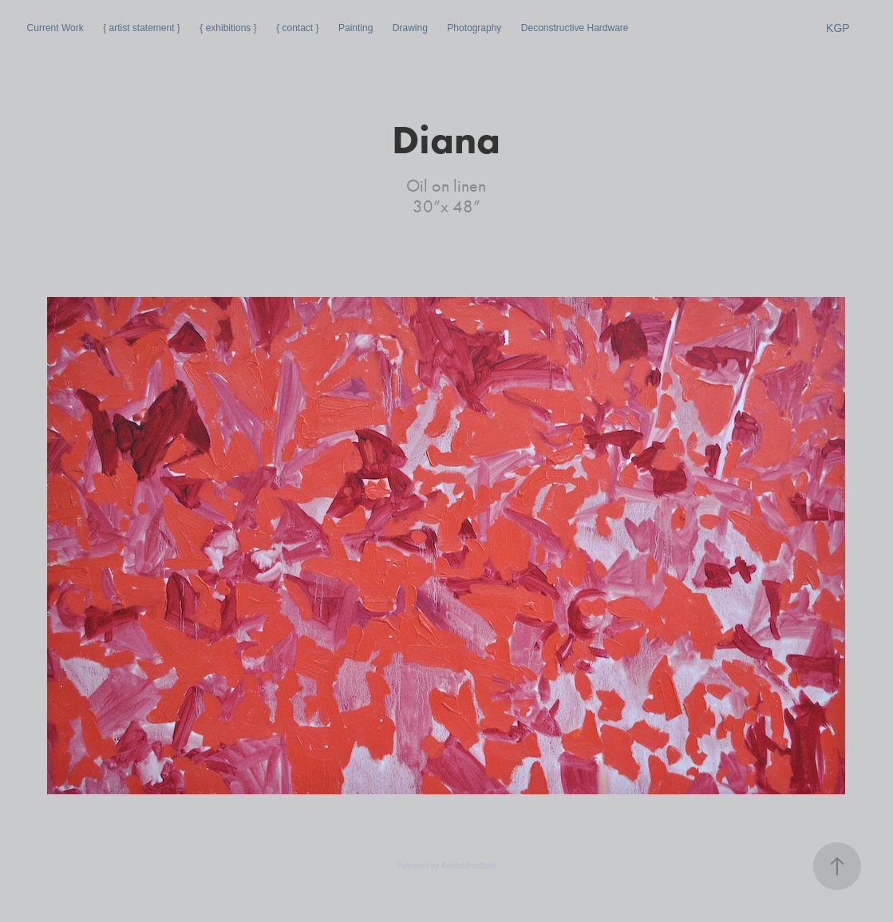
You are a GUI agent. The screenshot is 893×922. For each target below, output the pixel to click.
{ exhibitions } (228, 28)
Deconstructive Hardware (575, 28)
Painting (355, 28)
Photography (474, 28)
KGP (838, 28)
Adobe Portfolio (468, 865)
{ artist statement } (141, 28)
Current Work (55, 28)
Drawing (410, 28)
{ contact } (297, 28)
